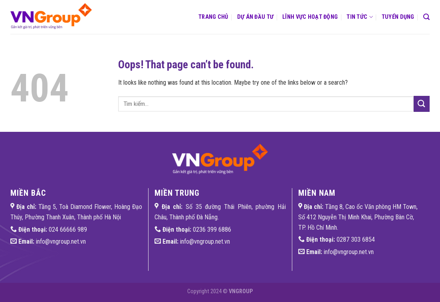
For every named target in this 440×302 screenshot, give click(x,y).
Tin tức (360, 17)
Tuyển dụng (398, 17)
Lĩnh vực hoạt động (310, 17)
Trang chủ (213, 17)
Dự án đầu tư (255, 17)
